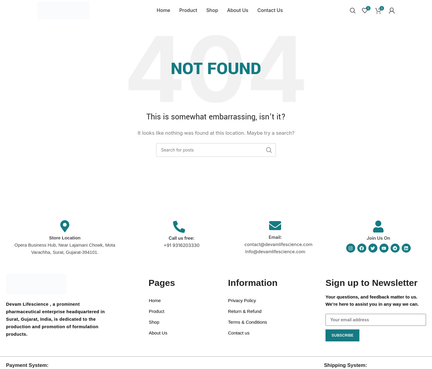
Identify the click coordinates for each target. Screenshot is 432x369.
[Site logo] (65, 12)
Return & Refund (245, 316)
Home (155, 305)
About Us (158, 337)
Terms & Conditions (247, 326)
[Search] (353, 13)
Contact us (239, 337)
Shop (154, 326)
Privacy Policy (242, 305)
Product (156, 316)
